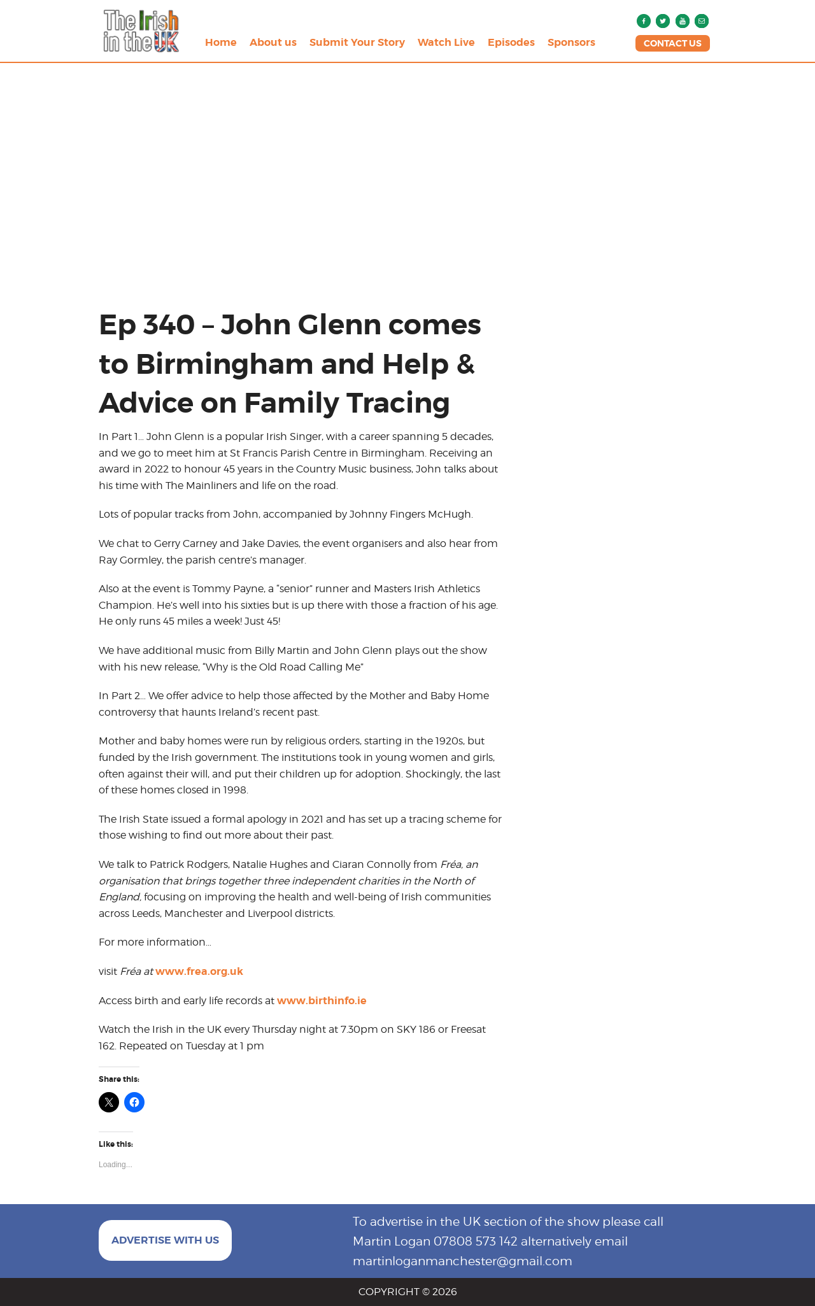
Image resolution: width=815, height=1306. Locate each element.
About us (273, 42)
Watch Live (446, 42)
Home (221, 42)
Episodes (511, 42)
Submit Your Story (357, 42)
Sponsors (571, 42)
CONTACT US (673, 43)
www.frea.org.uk (199, 971)
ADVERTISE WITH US (165, 1240)
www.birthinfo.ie (322, 1000)
